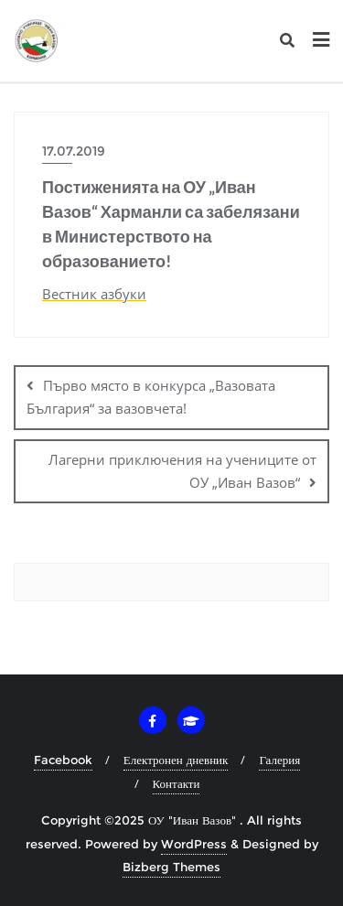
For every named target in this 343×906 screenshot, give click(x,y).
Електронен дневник (176, 759)
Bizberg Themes (171, 866)
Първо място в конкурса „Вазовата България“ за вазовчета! (151, 396)
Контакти (176, 783)
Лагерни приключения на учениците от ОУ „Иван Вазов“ (182, 470)
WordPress (194, 843)
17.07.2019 (73, 151)
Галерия (279, 759)
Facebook (63, 759)
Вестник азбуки (94, 294)
